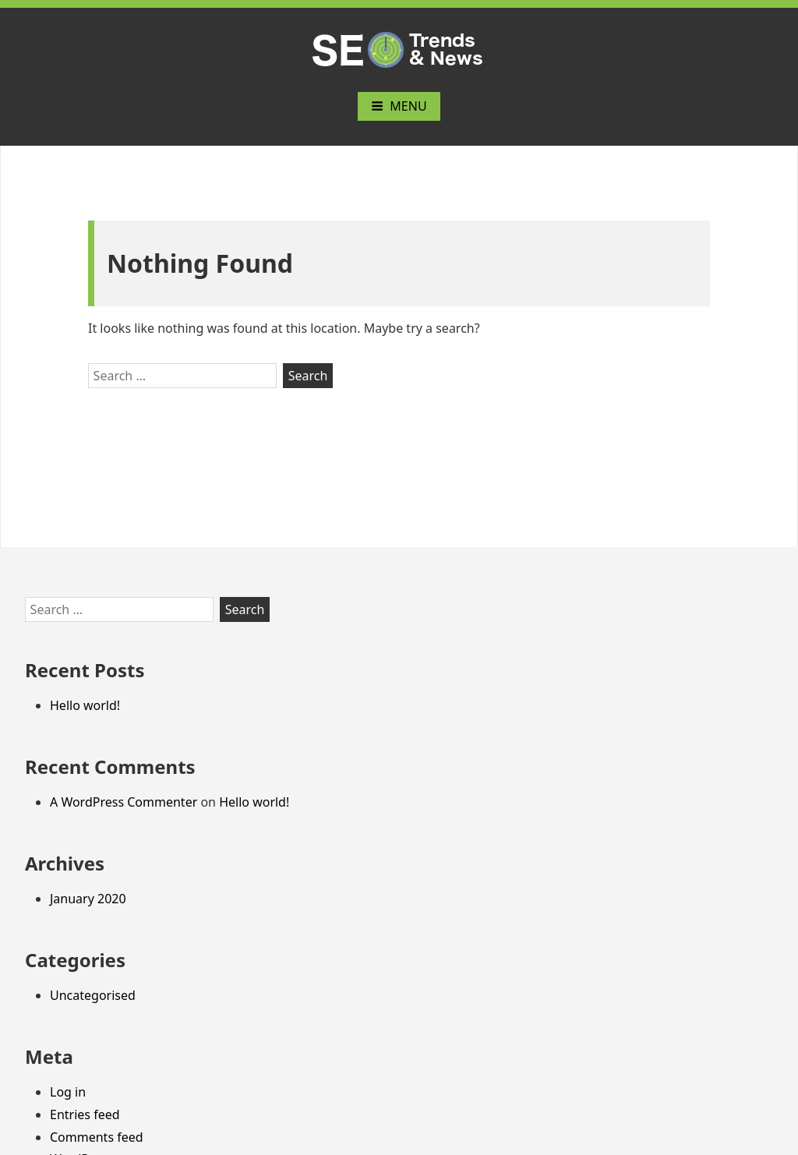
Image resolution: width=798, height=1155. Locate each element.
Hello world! (85, 705)
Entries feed (85, 1114)
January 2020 (88, 898)
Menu (398, 106)
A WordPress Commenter (123, 802)
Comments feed (96, 1137)
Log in (68, 1091)
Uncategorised (93, 995)
